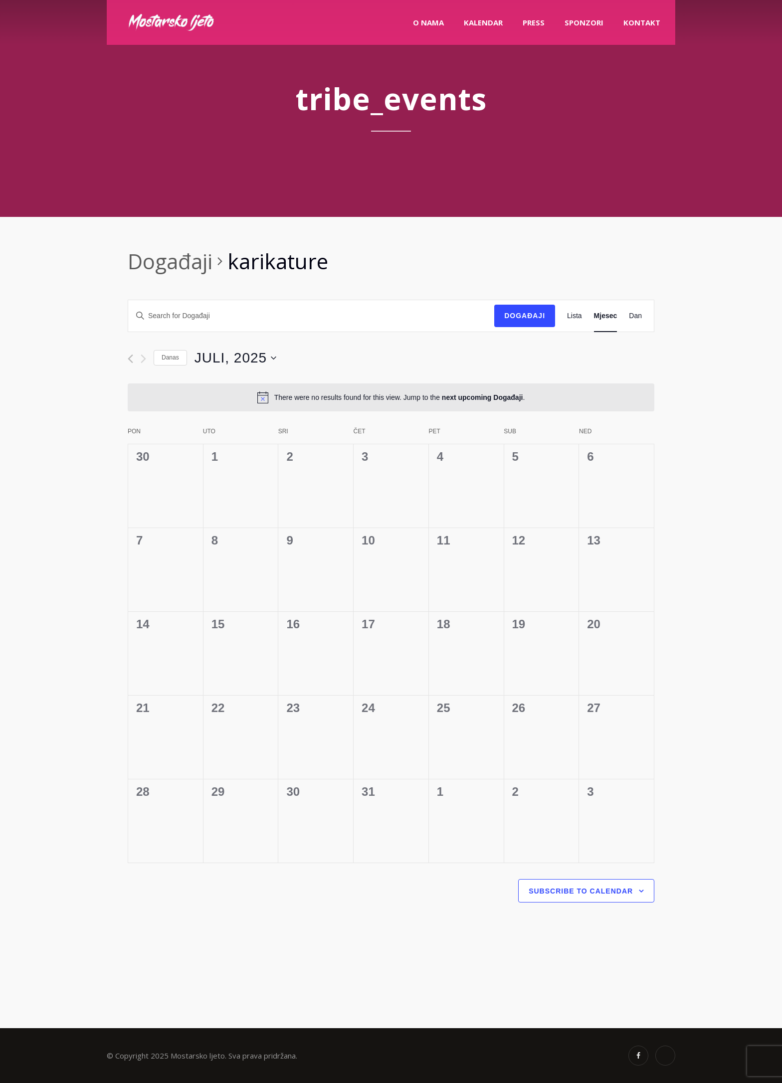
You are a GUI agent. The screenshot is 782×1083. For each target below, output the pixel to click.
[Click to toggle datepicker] (235, 358)
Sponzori (584, 22)
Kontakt (641, 22)
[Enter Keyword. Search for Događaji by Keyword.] (311, 316)
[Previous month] (130, 358)
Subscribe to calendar (581, 891)
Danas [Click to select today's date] (170, 357)
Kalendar (483, 22)
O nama (428, 22)
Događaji (170, 261)
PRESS (534, 22)
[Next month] (143, 358)
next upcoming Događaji (482, 397)
